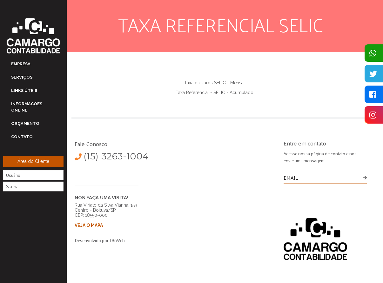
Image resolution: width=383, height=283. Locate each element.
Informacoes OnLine (26, 107)
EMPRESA (20, 63)
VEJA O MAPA (89, 225)
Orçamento (25, 123)
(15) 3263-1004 (112, 156)
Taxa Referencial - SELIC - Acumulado (214, 92)
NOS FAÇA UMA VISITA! (101, 198)
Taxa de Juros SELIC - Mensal (214, 82)
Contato (22, 136)
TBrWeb (117, 240)
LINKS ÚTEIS (24, 90)
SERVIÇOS (21, 77)
